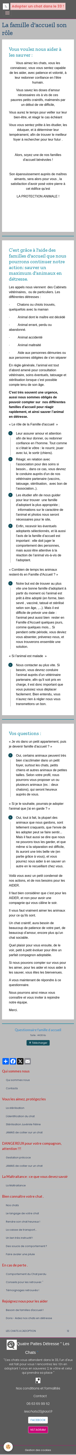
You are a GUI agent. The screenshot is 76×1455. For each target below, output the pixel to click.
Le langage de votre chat (22, 1213)
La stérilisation (15, 1108)
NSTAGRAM (38, 1430)
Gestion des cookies (38, 1450)
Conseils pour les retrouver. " (24, 1282)
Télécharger (38, 1043)
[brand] (34, 6)
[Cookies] (8, 1446)
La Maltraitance (16, 1185)
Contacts (12, 1088)
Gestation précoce (18, 1157)
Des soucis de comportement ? (26, 1246)
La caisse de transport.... (21, 1229)
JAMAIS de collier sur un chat (24, 1132)
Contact (40, 1396)
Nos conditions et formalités (38, 1388)
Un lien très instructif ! (19, 1238)
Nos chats (12, 1205)
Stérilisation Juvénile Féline (23, 1124)
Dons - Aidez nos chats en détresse (29, 1318)
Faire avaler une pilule (20, 1254)
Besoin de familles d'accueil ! (25, 1310)
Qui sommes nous (18, 1080)
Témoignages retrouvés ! (22, 1290)
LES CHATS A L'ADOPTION (38, 1331)
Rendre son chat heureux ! (23, 1221)
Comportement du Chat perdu (26, 1274)
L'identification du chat (20, 1116)
